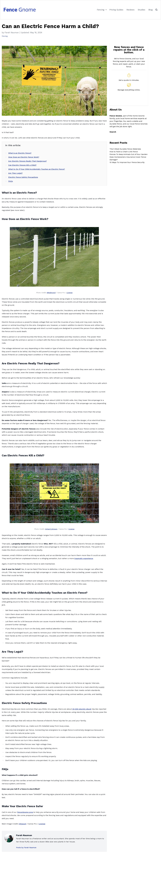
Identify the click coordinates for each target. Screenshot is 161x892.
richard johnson (51, 529)
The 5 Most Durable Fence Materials (125, 149)
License (69, 292)
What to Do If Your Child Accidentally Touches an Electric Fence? (36, 169)
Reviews (130, 9)
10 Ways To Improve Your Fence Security (127, 162)
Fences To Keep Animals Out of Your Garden (128, 154)
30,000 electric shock (81, 709)
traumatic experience (83, 558)
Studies (141, 9)
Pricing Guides (116, 9)
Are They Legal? (15, 173)
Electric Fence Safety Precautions (23, 177)
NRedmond (51, 292)
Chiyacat (22, 824)
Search (113, 132)
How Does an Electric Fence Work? (23, 157)
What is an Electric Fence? (19, 153)
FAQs (10, 181)
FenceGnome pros (25, 812)
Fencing (100, 9)
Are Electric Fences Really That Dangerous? (27, 161)
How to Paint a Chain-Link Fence (124, 152)
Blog (150, 9)
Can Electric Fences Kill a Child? (22, 165)
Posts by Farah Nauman (26, 847)
